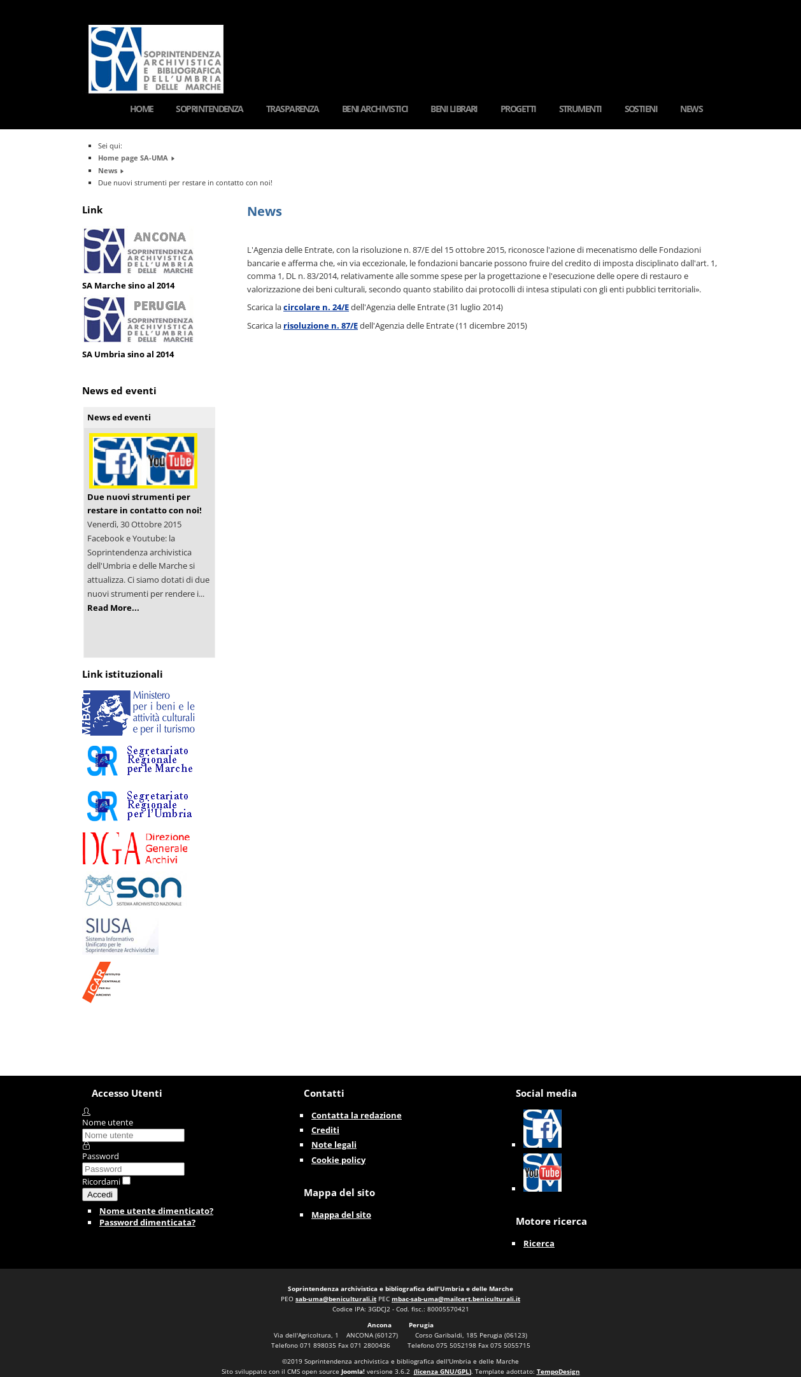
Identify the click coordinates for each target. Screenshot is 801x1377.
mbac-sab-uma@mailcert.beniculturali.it (456, 1298)
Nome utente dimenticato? (156, 1210)
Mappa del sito (341, 1214)
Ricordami (101, 1181)
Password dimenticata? (147, 1222)
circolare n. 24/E (316, 307)
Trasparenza (292, 109)
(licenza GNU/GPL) (442, 1371)
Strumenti (580, 109)
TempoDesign (558, 1371)
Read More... (113, 607)
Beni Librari (453, 109)
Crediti (325, 1130)
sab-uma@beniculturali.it (335, 1298)
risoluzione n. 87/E (320, 325)
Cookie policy (338, 1160)
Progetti (518, 109)
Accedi (100, 1194)
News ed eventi (119, 417)
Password (100, 1156)
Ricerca (539, 1243)
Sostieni (641, 109)
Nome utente (107, 1122)
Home (141, 109)
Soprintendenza (209, 109)
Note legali (334, 1144)
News (691, 109)
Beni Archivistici (375, 109)
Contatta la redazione (356, 1115)
